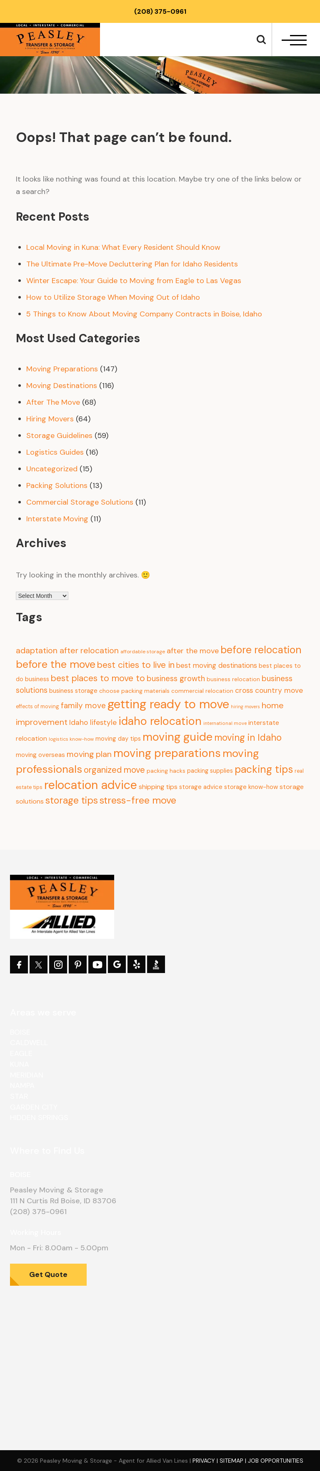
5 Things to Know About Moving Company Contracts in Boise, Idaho (144, 314)
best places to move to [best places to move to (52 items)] (98, 678)
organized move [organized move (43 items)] (114, 769)
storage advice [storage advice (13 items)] (200, 787)
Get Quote (48, 1274)
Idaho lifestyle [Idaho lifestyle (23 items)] (93, 722)
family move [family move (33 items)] (83, 705)
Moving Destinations (61, 386)
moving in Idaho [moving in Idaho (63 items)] (248, 738)
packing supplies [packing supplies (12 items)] (210, 770)
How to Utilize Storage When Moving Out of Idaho (113, 297)
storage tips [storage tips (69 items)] (71, 800)
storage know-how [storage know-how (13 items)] (251, 787)
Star (19, 1096)
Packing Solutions (57, 485)
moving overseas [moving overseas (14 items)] (40, 755)
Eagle (21, 1053)
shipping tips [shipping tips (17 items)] (158, 786)
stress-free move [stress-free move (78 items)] (138, 800)
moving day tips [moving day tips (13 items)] (118, 738)
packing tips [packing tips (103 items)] (264, 769)
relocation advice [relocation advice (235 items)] (90, 785)
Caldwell (29, 1043)
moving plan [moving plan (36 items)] (89, 754)
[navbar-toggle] (294, 40)
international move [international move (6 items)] (225, 723)
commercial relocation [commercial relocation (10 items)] (202, 690)
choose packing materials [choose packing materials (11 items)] (134, 690)
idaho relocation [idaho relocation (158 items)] (160, 721)
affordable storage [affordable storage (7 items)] (142, 651)
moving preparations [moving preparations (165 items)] (167, 753)
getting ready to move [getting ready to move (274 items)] (168, 704)
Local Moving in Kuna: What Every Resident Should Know (123, 247)
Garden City (34, 1107)
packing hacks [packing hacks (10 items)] (166, 770)
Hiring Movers (50, 419)
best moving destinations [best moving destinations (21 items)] (216, 665)
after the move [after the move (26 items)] (193, 651)
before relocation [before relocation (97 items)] (260, 650)
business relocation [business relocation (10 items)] (233, 679)
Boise (20, 1032)
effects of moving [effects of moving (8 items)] (37, 706)
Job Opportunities (275, 1460)
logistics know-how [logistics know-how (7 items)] (71, 739)
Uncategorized (52, 469)
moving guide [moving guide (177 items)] (177, 736)
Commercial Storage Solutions (79, 502)
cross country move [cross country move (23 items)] (269, 690)
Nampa (22, 1085)
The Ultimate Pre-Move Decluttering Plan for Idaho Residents (132, 264)
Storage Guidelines (59, 436)
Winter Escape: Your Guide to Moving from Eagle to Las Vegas (133, 281)
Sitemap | (234, 1460)
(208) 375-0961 (160, 11)
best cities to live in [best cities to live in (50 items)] (136, 665)
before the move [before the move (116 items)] (55, 664)
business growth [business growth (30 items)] (176, 678)
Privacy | (206, 1460)
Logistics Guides (55, 452)
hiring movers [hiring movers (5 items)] (245, 706)
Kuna (19, 1064)
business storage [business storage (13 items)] (73, 691)
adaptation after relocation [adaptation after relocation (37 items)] (67, 650)
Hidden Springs (39, 1118)
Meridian (26, 1075)
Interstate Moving (57, 519)
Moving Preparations (62, 369)
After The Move (53, 402)
